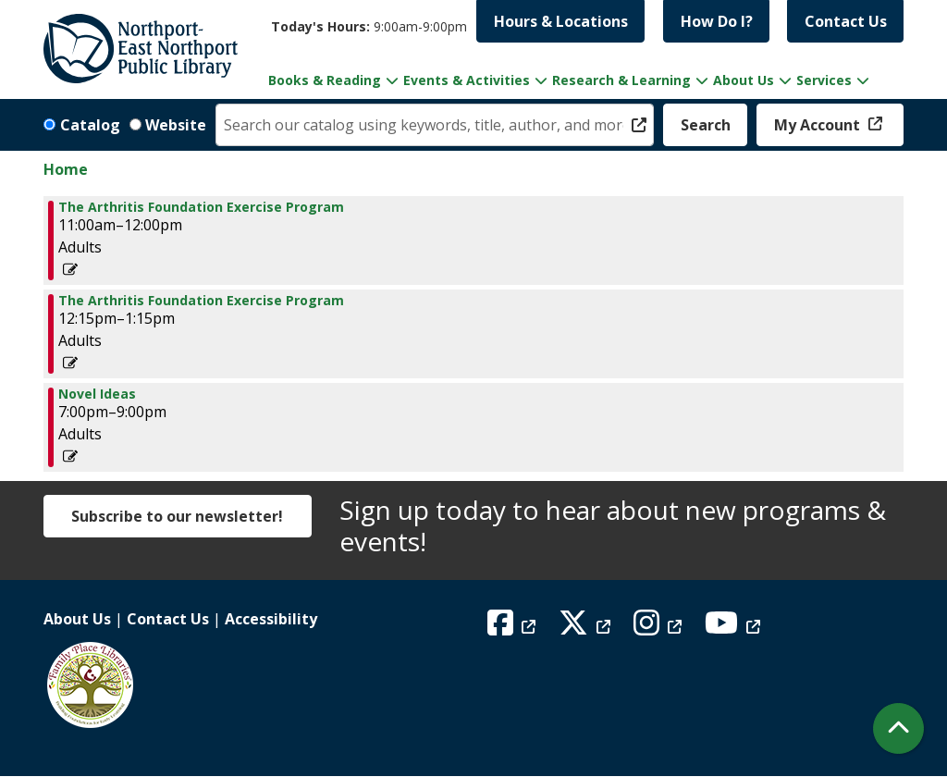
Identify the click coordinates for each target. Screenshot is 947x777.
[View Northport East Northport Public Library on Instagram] (659, 628)
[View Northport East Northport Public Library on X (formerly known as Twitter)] (587, 628)
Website (175, 125)
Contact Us (846, 21)
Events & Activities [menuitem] (466, 80)
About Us (77, 619)
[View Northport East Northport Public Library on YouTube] (735, 628)
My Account (819, 125)
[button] (369, 26)
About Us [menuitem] (743, 80)
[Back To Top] (898, 728)
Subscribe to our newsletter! (177, 516)
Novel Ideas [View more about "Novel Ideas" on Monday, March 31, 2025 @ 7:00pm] (97, 394)
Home (65, 169)
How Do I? (717, 21)
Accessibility (271, 619)
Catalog (90, 125)
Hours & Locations (561, 21)
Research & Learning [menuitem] (621, 80)
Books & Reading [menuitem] (324, 80)
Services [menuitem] (824, 80)
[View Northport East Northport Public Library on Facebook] (513, 628)
